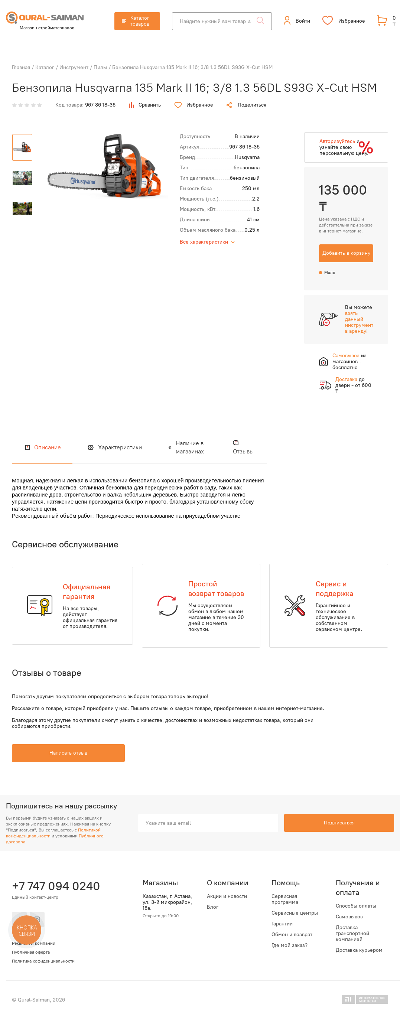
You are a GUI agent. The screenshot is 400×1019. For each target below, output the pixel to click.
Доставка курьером (359, 950)
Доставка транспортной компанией (352, 934)
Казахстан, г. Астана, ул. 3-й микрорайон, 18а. (167, 902)
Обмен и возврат (291, 935)
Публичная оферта (31, 952)
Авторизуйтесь (337, 141)
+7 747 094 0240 (55, 886)
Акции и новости (227, 896)
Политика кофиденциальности (43, 961)
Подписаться (339, 823)
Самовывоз (349, 917)
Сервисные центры (294, 913)
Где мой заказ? (289, 945)
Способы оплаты (356, 906)
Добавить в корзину (346, 253)
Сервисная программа (284, 899)
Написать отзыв (68, 753)
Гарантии (282, 924)
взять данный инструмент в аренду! (359, 322)
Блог (212, 907)
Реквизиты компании (33, 943)
